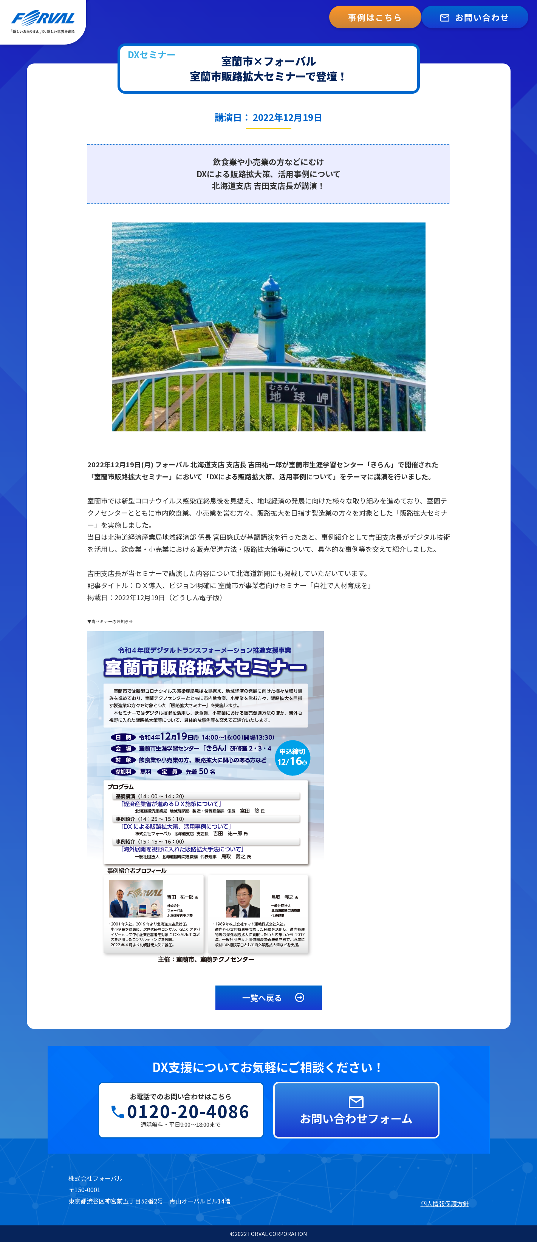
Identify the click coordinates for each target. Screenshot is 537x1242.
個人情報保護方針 (445, 1203)
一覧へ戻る (274, 997)
